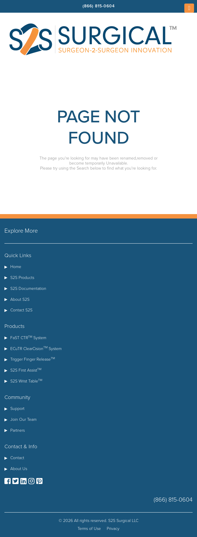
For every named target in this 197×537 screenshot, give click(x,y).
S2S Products (22, 277)
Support (17, 408)
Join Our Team (23, 419)
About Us (18, 468)
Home (15, 266)
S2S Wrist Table (26, 381)
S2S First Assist (25, 370)
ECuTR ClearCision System (36, 348)
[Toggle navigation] (189, 8)
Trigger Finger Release (32, 359)
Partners (17, 430)
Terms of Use (89, 528)
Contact (17, 457)
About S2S (19, 299)
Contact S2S (21, 310)
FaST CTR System (28, 337)
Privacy (113, 528)
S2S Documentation (28, 288)
